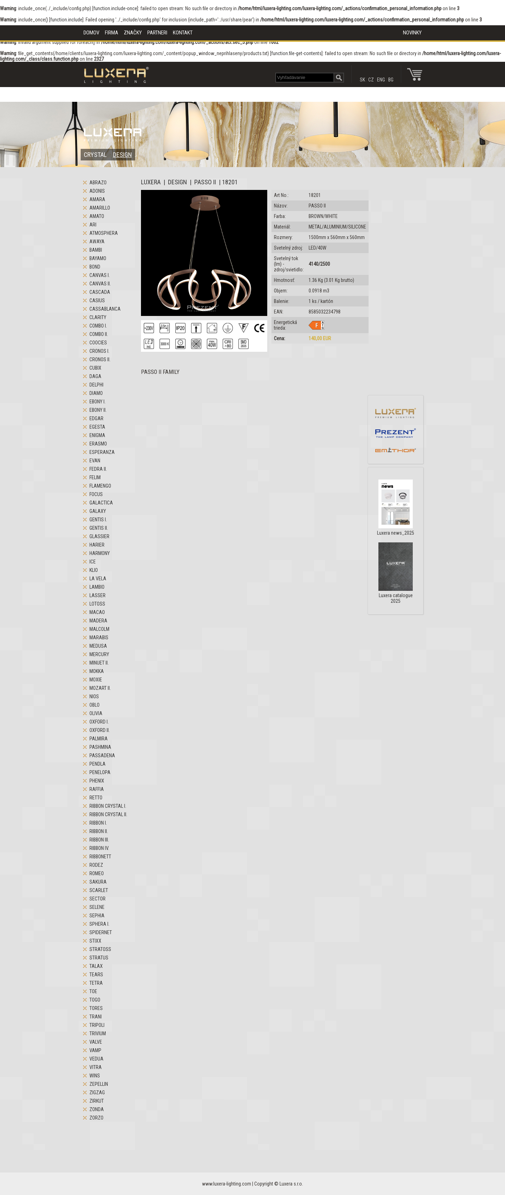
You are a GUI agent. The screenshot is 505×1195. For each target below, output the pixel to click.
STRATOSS (100, 949)
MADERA (98, 620)
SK (362, 79)
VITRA (95, 1067)
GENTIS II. (98, 528)
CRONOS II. (99, 359)
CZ (371, 79)
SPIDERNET (100, 932)
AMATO (96, 216)
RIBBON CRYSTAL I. (107, 806)
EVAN (94, 460)
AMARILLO (99, 208)
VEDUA (96, 1059)
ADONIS (97, 191)
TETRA (96, 983)
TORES (96, 1008)
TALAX (96, 966)
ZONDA (96, 1109)
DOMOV (91, 32)
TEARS (96, 974)
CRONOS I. (99, 351)
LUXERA (151, 182)
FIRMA (111, 32)
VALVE (95, 1042)
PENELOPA (99, 772)
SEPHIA (97, 915)
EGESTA (97, 427)
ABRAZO (98, 182)
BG (390, 79)
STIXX (95, 941)
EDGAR (96, 418)
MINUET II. (99, 663)
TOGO (94, 1000)
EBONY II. (98, 410)
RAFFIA (96, 789)
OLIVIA (95, 713)
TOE (93, 991)
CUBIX (95, 368)
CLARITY (97, 317)
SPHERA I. (99, 924)
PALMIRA (98, 738)
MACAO (97, 612)
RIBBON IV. (99, 848)
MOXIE (95, 679)
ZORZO (96, 1118)
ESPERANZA (102, 452)
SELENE (97, 907)
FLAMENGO (100, 486)
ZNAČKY (133, 32)
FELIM (95, 477)
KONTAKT (183, 32)
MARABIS (98, 637)
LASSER (97, 595)
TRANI (95, 1016)
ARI (92, 224)
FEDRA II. (98, 469)
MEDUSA (98, 646)
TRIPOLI (97, 1025)
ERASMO (98, 444)
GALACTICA (101, 503)
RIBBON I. (98, 823)
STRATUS (98, 957)
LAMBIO (97, 587)
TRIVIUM (97, 1033)
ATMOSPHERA (103, 233)
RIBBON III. (99, 840)
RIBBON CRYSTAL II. (108, 814)
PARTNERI (157, 32)
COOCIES (98, 342)
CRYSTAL (95, 154)
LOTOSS (97, 604)
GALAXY (97, 511)
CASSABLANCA (105, 309)
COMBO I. (98, 326)
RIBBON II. (98, 831)
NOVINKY (412, 32)
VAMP (95, 1050)
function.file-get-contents (296, 53)
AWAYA (97, 241)
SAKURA (98, 882)
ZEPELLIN (98, 1084)
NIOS (94, 696)
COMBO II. (98, 334)
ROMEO (96, 873)
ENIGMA (97, 435)
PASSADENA (102, 755)
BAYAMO (97, 258)
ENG (381, 79)
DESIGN (122, 154)
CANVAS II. (100, 283)
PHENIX (96, 781)
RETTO (95, 797)
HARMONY (99, 553)
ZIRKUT (96, 1101)
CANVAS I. (99, 275)
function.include (66, 19)
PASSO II (205, 182)
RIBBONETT (100, 856)
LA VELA (97, 578)
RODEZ (96, 865)
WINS (94, 1075)
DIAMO (96, 393)
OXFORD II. (99, 730)
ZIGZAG (97, 1092)
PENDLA (97, 764)
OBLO (94, 705)
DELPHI (96, 385)
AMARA (97, 199)
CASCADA (99, 292)
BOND (94, 267)
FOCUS (96, 494)
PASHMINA (100, 747)
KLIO (93, 570)
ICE (92, 562)
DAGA (95, 376)
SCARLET (98, 890)
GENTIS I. (98, 519)
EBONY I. (97, 401)
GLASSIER (99, 536)
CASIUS (97, 300)
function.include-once (115, 8)
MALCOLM (99, 629)
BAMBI (95, 250)
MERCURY (99, 654)
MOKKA (96, 671)
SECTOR (97, 899)
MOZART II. (100, 688)
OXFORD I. (99, 722)
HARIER (97, 545)
